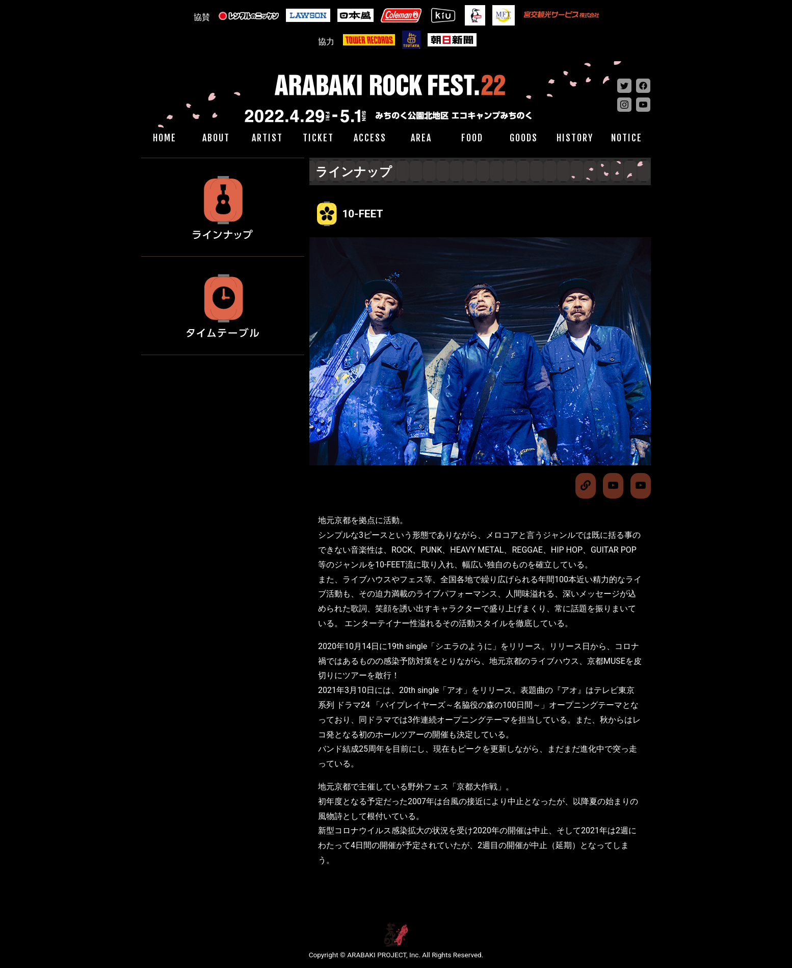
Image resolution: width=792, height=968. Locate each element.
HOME (164, 137)
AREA (421, 137)
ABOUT (216, 137)
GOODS (524, 137)
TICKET (318, 137)
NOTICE (626, 137)
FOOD (472, 137)
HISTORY (575, 137)
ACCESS (370, 137)
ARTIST (267, 137)
